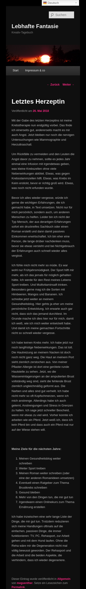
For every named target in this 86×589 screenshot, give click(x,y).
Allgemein (63, 579)
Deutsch (51, 3)
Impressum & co (35, 70)
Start (15, 70)
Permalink (18, 587)
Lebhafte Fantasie (35, 26)
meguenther (25, 583)
